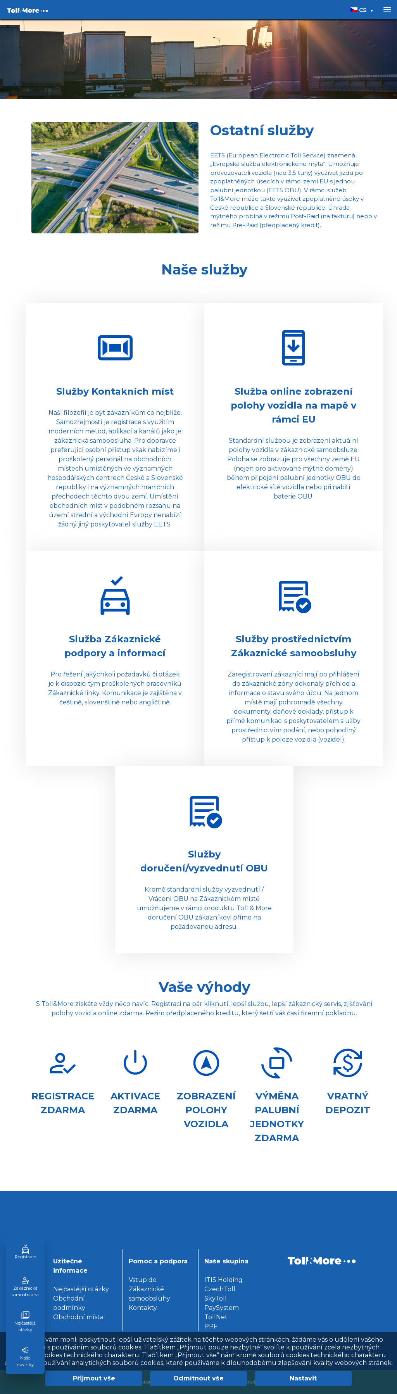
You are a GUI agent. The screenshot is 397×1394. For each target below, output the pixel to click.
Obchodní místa (78, 1317)
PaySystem (221, 1307)
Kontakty (143, 1307)
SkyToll (215, 1298)
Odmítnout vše (198, 1378)
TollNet (216, 1317)
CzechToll (219, 1289)
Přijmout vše (94, 1378)
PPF (210, 1326)
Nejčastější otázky (81, 1289)
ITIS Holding (223, 1280)
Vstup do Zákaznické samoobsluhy (149, 1289)
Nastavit (303, 1378)
